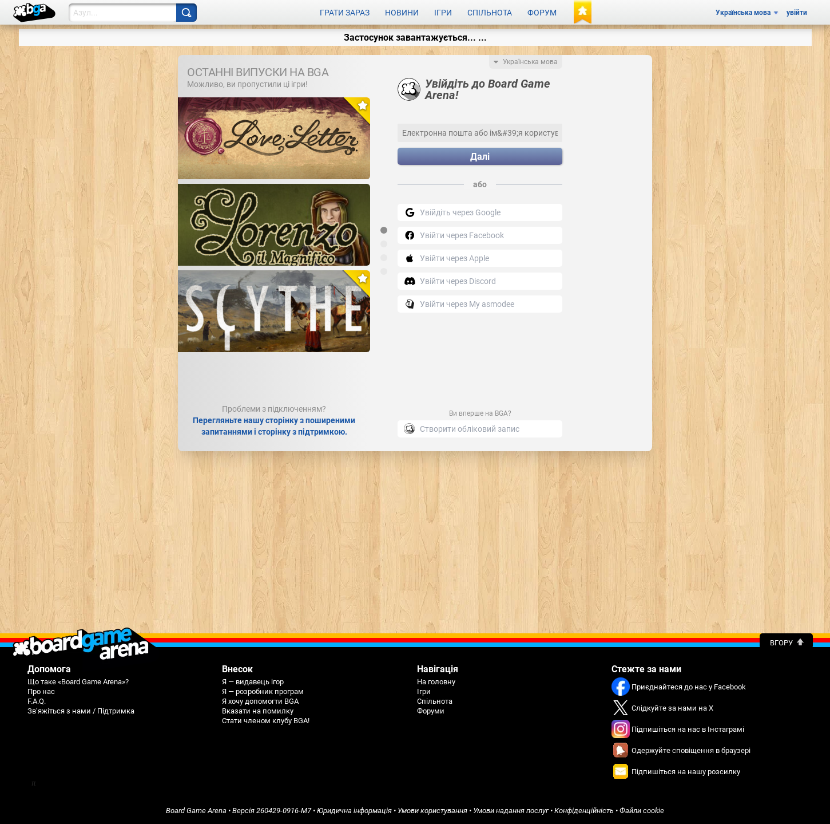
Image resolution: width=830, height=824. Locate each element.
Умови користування (432, 810)
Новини (402, 12)
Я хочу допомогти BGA (260, 701)
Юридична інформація (354, 810)
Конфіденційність (584, 810)
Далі (480, 156)
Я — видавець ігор (253, 681)
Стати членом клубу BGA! (265, 720)
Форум (542, 12)
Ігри (443, 12)
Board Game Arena (196, 810)
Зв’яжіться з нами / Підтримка (80, 711)
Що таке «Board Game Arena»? (78, 681)
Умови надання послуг (511, 810)
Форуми (430, 711)
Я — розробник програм (263, 691)
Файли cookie (641, 810)
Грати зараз (345, 12)
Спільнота (489, 12)
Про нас (41, 691)
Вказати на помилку (257, 711)
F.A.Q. (36, 701)
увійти (797, 13)
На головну (436, 681)
